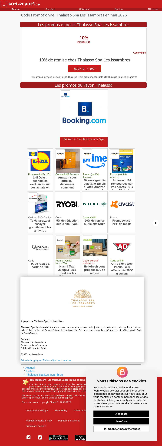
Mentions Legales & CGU (39, 420)
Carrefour (50, 9)
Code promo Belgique (37, 410)
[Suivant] (155, 223)
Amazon (16, 9)
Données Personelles (69, 420)
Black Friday (61, 410)
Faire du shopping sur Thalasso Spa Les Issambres (46, 360)
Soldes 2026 (79, 410)
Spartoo (118, 9)
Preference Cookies (36, 425)
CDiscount (84, 9)
